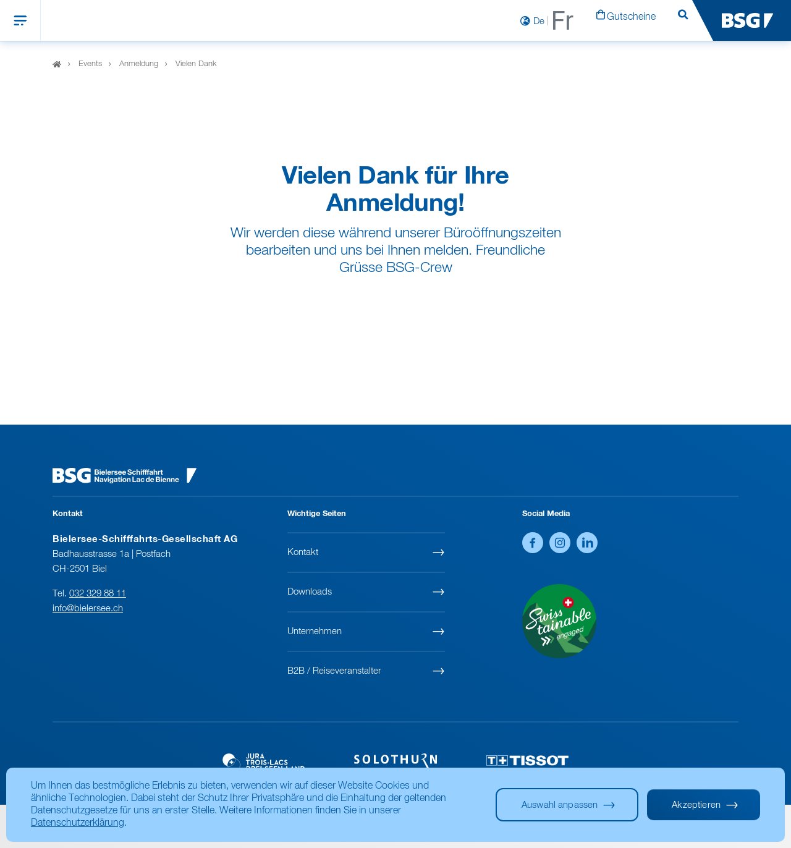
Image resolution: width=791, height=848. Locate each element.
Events (90, 64)
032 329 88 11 (97, 593)
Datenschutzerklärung (77, 823)
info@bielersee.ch (88, 608)
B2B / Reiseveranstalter (334, 671)
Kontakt (302, 552)
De (538, 21)
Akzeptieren (696, 805)
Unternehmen (314, 631)
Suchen (683, 21)
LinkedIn (587, 542)
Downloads (309, 591)
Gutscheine (631, 17)
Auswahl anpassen (560, 805)
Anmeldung (138, 64)
